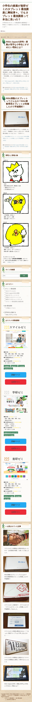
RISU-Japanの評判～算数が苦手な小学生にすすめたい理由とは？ (17, 44)
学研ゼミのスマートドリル (13, 297)
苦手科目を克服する (10, 312)
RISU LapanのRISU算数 (18, 87)
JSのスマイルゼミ (11, 291)
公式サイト (15, 382)
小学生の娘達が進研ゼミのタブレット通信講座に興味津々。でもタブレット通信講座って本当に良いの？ (15, 12)
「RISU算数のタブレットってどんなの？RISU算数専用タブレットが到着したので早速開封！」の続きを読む (16, 138)
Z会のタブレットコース (12, 295)
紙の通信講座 (8, 305)
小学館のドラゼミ (11, 308)
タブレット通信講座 (10, 288)
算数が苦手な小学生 (14, 89)
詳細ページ (15, 375)
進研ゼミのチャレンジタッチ (14, 299)
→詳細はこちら (10, 262)
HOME (3, 37)
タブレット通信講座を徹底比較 (14, 301)
